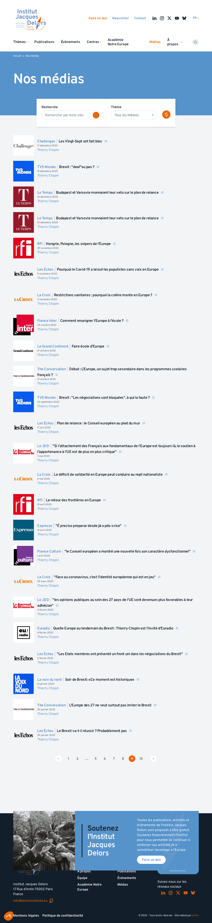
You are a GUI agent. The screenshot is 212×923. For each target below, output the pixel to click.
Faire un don (98, 18)
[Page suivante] (153, 758)
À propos (84, 871)
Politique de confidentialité (62, 915)
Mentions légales (26, 915)
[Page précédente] (58, 758)
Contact (140, 18)
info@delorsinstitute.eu (33, 900)
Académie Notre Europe (118, 42)
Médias (122, 884)
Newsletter (120, 18)
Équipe (82, 878)
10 (141, 758)
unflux (195, 915)
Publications (44, 42)
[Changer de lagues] (195, 18)
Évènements (70, 42)
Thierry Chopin (48, 150)
